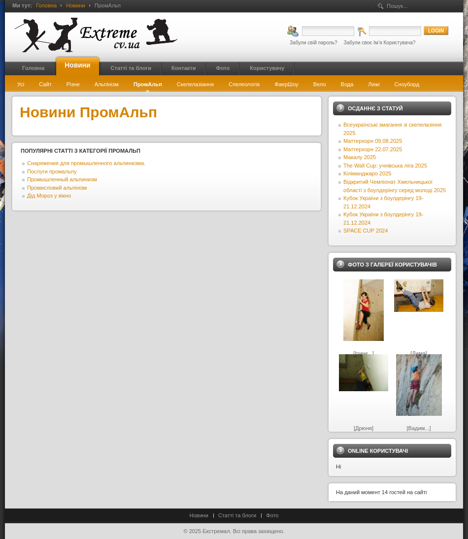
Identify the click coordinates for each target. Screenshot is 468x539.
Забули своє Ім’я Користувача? (380, 42)
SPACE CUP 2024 (365, 231)
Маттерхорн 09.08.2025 (372, 141)
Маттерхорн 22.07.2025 (372, 149)
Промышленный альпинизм (62, 179)
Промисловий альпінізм (57, 188)
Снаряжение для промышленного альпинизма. (86, 163)
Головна (46, 5)
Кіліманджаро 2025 (367, 173)
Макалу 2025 (359, 157)
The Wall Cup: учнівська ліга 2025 (385, 165)
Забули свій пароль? (313, 42)
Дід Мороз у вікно (49, 196)
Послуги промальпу (51, 171)
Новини (75, 5)
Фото (272, 515)
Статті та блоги (237, 515)
